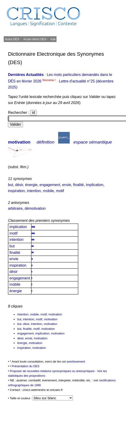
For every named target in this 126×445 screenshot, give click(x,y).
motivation (19, 142)
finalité (78, 185)
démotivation (35, 208)
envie (66, 185)
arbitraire (15, 208)
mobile (48, 191)
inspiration (16, 191)
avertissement (76, 361)
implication (95, 185)
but (10, 185)
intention (34, 191)
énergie (31, 185)
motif (60, 191)
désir (19, 185)
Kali (52, 39)
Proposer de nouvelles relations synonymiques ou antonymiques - (53, 371)
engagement (49, 185)
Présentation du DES (25, 366)
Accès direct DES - (35, 39)
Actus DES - (13, 39)
